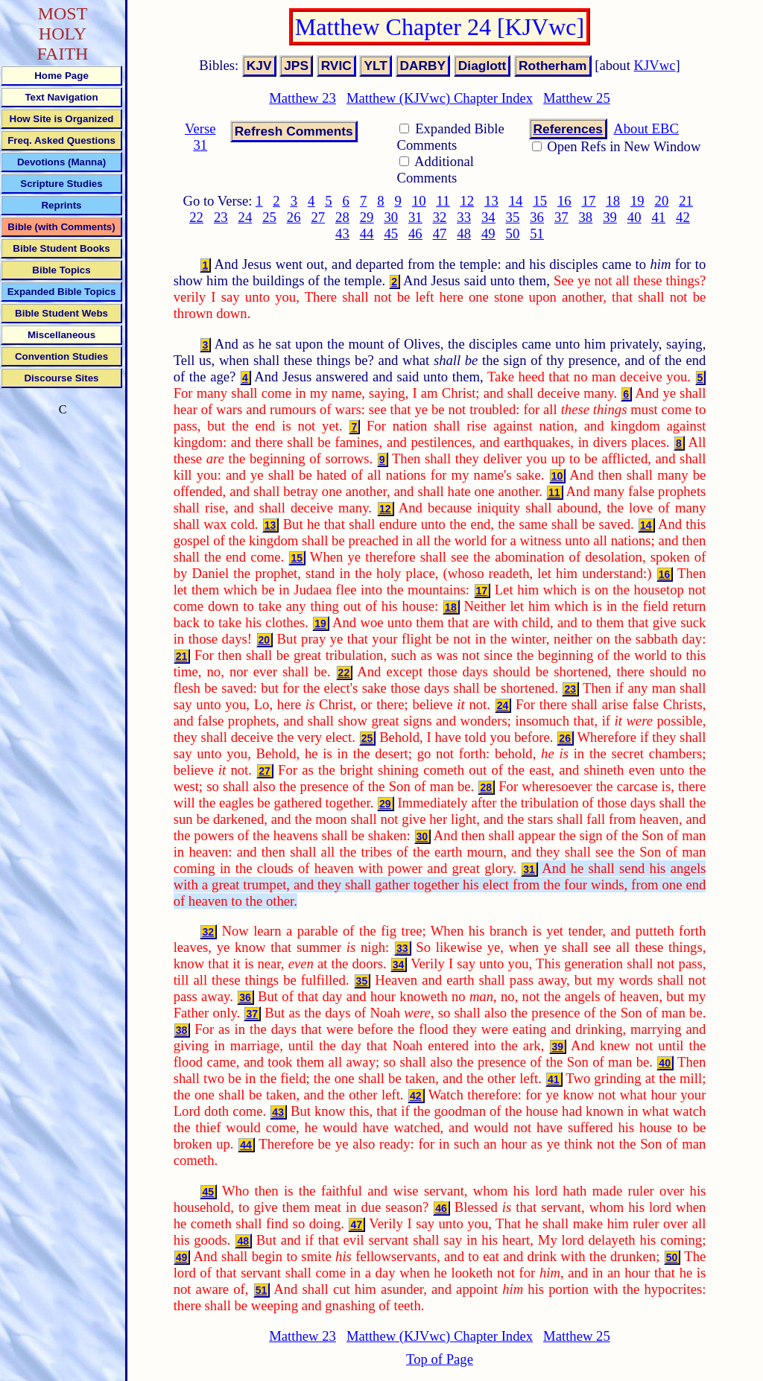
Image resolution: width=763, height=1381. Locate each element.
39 (610, 217)
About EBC (646, 128)
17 (589, 201)
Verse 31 (200, 137)
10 (419, 201)
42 (683, 217)
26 (294, 217)
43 (342, 233)
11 (443, 201)
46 (415, 233)
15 (540, 201)
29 (367, 217)
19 (637, 201)
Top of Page (439, 1359)
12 (467, 201)
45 (391, 233)
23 (221, 217)
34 (488, 217)
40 (634, 217)
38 (586, 217)
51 (537, 233)
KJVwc (655, 65)
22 (196, 217)
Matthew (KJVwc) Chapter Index (439, 98)
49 (488, 233)
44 (367, 233)
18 (613, 201)
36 (537, 217)
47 (440, 233)
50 (513, 233)
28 (342, 217)
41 (658, 217)
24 (245, 217)
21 (686, 201)
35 (513, 217)
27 (318, 217)
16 (564, 201)
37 (561, 217)
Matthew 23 (302, 98)
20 (662, 201)
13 (491, 201)
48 (464, 233)
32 (440, 217)
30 (391, 217)
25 (269, 217)
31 (415, 217)
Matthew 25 (576, 98)
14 (516, 201)
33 (464, 217)
